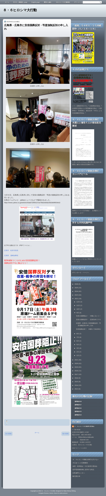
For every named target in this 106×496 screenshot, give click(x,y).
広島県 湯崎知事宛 (11, 255)
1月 (77, 355)
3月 (77, 348)
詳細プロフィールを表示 (79, 448)
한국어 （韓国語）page (20, 2)
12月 (78, 302)
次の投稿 (8, 434)
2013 (77, 389)
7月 (77, 337)
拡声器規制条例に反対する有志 (83, 469)
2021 (77, 360)
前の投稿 (65, 434)
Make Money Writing (69, 491)
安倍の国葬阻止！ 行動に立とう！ (88, 316)
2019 (77, 367)
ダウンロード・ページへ (80, 272)
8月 (77, 334)
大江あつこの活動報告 (80, 463)
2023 (77, 295)
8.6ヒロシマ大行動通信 (63, 2)
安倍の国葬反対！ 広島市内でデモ (88, 319)
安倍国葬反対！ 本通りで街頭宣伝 (88, 329)
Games (51, 493)
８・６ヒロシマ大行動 (20, 10)
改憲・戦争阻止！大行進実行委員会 (85, 466)
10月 (78, 309)
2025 (77, 288)
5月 (77, 344)
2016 (77, 378)
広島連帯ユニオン (79, 473)
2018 (77, 371)
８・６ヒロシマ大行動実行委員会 (84, 426)
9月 (77, 313)
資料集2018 (78, 401)
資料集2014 (78, 415)
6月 (77, 341)
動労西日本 (76, 476)
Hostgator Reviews (44, 493)
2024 (77, 291)
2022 (77, 299)
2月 (77, 352)
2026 (77, 284)
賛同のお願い (48, 2)
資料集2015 (78, 411)
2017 (77, 374)
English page (35, 2)
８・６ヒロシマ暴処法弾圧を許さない (86, 459)
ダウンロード (78, 2)
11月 (78, 305)
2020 (77, 363)
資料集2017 (78, 405)
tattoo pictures (63, 493)
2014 (77, 385)
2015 (77, 382)
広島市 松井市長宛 (11, 250)
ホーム (7, 2)
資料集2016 (78, 408)
